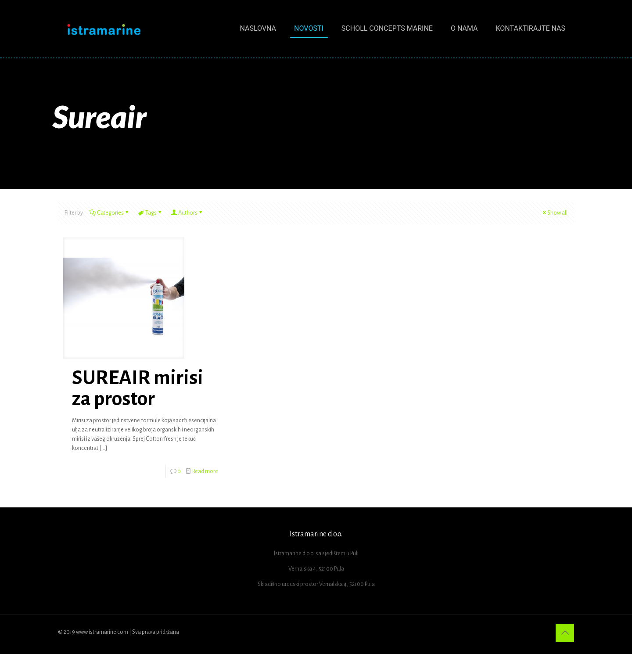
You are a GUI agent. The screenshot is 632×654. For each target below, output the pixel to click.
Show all (554, 213)
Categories (110, 213)
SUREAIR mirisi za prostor (137, 388)
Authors (187, 213)
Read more (205, 471)
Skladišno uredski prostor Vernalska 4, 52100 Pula (316, 584)
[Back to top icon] (565, 633)
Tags (150, 213)
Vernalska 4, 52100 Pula (316, 569)
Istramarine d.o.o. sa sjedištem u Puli (316, 553)
